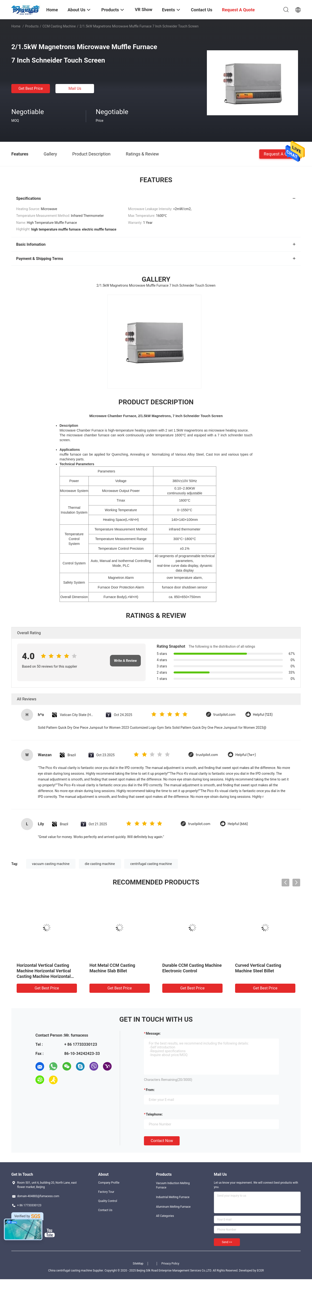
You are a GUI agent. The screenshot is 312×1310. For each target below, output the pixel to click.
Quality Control (107, 1201)
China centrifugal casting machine (70, 1270)
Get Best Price (31, 88)
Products (32, 26)
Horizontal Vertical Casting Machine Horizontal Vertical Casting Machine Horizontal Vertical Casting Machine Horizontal (44, 976)
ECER (260, 1270)
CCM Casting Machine (59, 26)
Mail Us (74, 88)
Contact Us (105, 1210)
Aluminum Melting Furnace (173, 1206)
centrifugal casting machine (151, 864)
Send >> (227, 1242)
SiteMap (138, 1263)
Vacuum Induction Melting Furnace (173, 1185)
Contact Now (162, 1140)
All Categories (165, 1216)
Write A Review (125, 661)
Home (15, 26)
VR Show (143, 9)
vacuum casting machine (51, 864)
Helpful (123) (263, 715)
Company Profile (108, 1182)
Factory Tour (106, 1192)
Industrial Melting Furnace (173, 1197)
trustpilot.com (224, 715)
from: (150, 1090)
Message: (153, 1033)
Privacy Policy (170, 1263)
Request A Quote (280, 153)
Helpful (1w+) (245, 755)
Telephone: (154, 1114)
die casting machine (100, 864)
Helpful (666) (238, 824)
